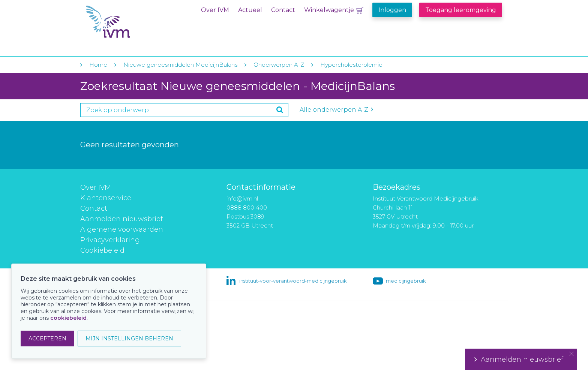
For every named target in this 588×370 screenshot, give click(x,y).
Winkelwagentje (329, 9)
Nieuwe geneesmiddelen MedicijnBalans (180, 64)
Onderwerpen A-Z (279, 64)
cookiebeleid (68, 318)
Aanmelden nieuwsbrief (121, 219)
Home (98, 64)
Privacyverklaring (110, 240)
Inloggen (392, 9)
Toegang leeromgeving (460, 9)
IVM (131, 22)
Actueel (250, 9)
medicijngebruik (406, 281)
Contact (283, 9)
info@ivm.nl (242, 198)
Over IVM (215, 9)
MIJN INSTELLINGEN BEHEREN (129, 338)
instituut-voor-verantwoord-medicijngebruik (292, 281)
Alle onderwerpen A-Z (336, 109)
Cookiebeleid (102, 250)
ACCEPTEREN (47, 338)
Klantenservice (105, 198)
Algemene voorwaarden (121, 229)
